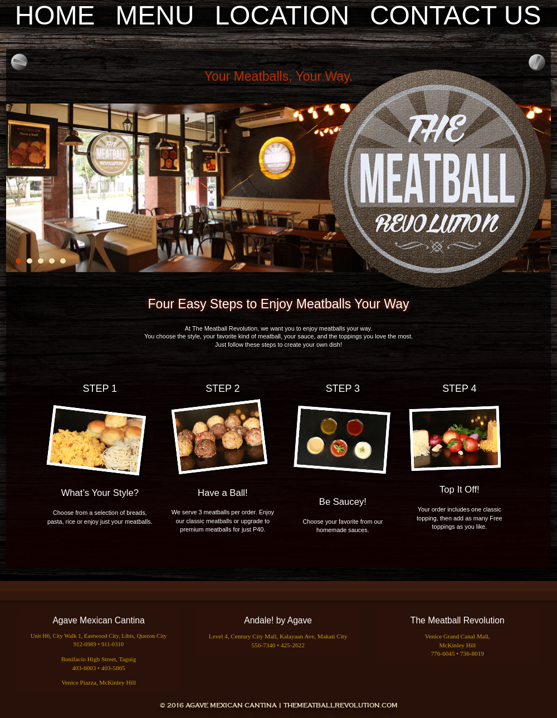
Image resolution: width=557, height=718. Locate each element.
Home (55, 15)
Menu (154, 15)
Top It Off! (459, 489)
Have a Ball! (223, 493)
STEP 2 (223, 388)
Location (281, 15)
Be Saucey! (343, 501)
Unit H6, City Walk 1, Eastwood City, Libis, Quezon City (99, 636)
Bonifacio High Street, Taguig (98, 659)
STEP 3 (343, 388)
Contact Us (455, 15)
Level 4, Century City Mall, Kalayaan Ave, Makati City (278, 636)
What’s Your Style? (100, 493)
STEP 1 (100, 388)
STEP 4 (459, 388)
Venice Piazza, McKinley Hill (98, 682)
